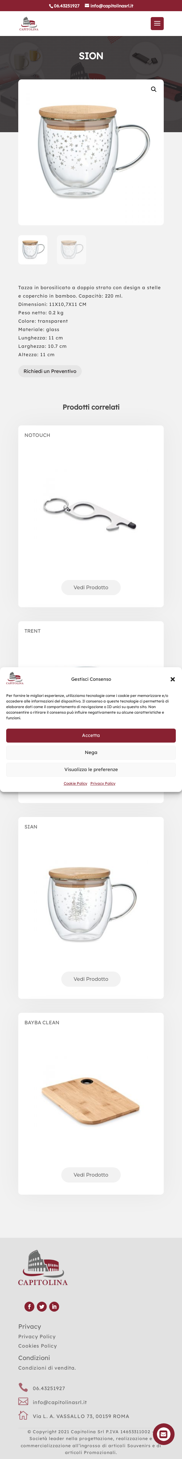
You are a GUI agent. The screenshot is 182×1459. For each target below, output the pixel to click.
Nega (91, 752)
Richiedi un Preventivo (50, 371)
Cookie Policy (75, 783)
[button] (173, 679)
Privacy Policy (102, 783)
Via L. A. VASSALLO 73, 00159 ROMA (81, 1416)
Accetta (91, 735)
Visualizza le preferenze (91, 769)
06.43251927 (49, 1388)
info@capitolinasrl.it (60, 1402)
